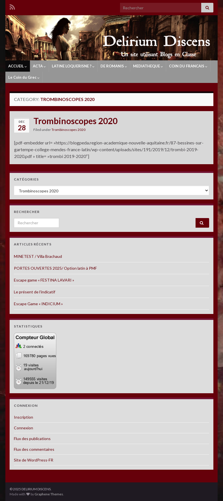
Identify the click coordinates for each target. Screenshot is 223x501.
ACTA (39, 66)
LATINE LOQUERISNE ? (73, 66)
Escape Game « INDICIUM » (38, 303)
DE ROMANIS (113, 66)
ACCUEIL (17, 66)
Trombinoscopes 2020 (75, 121)
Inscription (23, 417)
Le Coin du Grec (24, 77)
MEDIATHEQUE (148, 66)
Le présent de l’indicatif (34, 291)
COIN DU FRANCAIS (188, 66)
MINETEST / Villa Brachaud (38, 256)
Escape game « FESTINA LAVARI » (44, 280)
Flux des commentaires (34, 449)
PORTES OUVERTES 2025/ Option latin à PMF (55, 268)
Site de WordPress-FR (33, 460)
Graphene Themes (49, 494)
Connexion (23, 427)
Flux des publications (32, 438)
